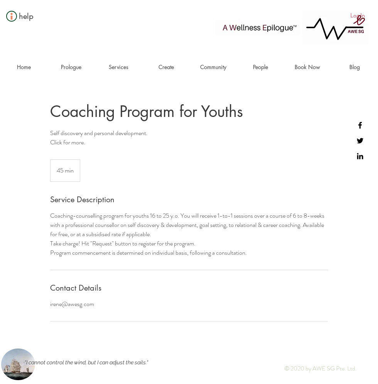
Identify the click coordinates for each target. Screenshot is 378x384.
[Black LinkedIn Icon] (360, 156)
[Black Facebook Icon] (360, 125)
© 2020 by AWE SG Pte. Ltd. (320, 368)
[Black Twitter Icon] (360, 140)
